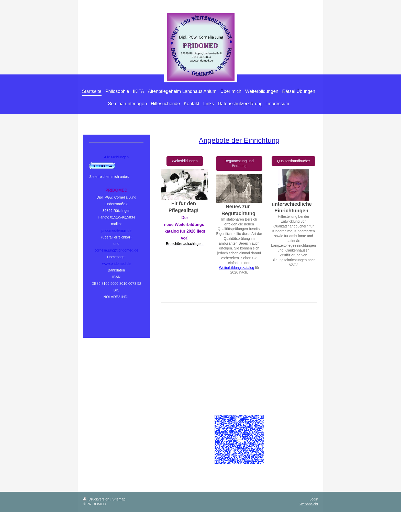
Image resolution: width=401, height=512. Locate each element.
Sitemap (118, 499)
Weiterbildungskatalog (236, 268)
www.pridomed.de (116, 264)
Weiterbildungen (185, 161)
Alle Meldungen (116, 157)
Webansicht (308, 504)
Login (313, 499)
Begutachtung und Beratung (239, 163)
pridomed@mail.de (116, 230)
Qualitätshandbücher (293, 161)
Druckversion (96, 499)
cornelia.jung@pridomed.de (116, 250)
